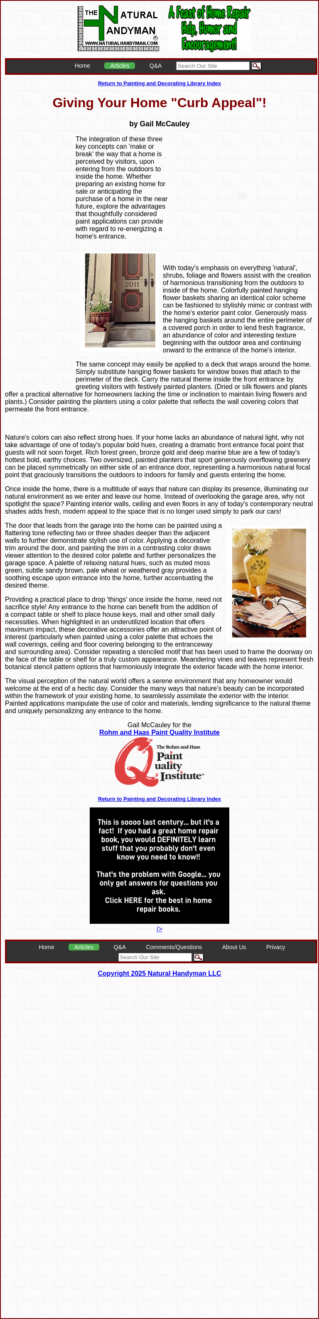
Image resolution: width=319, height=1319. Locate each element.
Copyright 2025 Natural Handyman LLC (159, 973)
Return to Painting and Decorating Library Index (159, 83)
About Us (234, 947)
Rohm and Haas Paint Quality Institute (159, 732)
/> (159, 925)
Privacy (275, 947)
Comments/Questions (174, 947)
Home (82, 65)
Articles (119, 65)
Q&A (156, 65)
